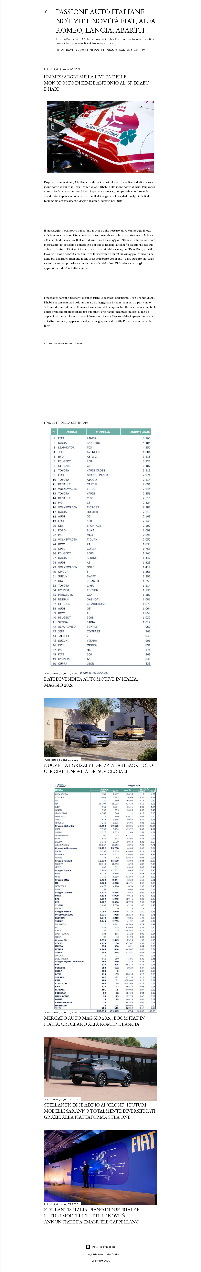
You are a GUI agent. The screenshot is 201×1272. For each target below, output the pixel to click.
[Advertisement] (100, 383)
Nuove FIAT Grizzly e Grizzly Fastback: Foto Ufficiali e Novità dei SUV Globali (98, 768)
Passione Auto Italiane (70, 343)
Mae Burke (113, 1254)
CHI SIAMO (109, 50)
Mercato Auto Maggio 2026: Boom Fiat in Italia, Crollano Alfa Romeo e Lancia (94, 1021)
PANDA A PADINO (132, 50)
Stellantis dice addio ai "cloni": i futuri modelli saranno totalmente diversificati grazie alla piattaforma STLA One (99, 1111)
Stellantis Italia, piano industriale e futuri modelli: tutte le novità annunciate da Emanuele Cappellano (91, 1216)
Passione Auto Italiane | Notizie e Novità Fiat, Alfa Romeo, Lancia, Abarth (106, 21)
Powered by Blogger (100, 1246)
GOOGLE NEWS (87, 50)
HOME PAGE (65, 50)
